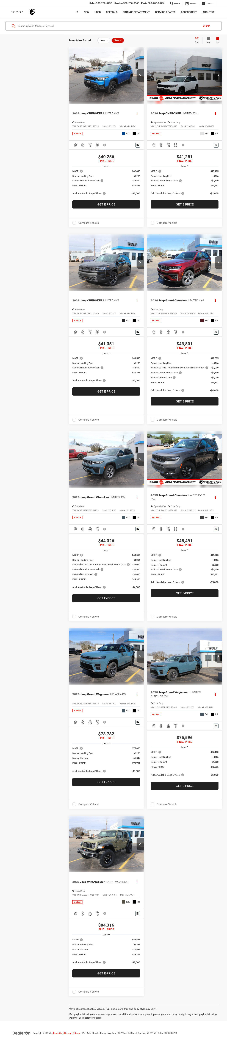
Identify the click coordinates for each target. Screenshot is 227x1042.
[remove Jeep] (103, 40)
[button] (140, 75)
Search (206, 25)
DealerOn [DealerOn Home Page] (57, 1033)
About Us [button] (209, 12)
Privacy (76, 1033)
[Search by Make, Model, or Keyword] (108, 26)
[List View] (217, 40)
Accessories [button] (189, 12)
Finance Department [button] (136, 12)
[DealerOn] (21, 1033)
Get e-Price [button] (106, 204)
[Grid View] (208, 40)
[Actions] (137, 113)
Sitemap (67, 1033)
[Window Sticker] (137, 145)
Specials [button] (112, 12)
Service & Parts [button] (165, 12)
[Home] (77, 12)
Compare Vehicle (88, 222)
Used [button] (98, 12)
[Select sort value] (198, 40)
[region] (106, 184)
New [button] (86, 12)
